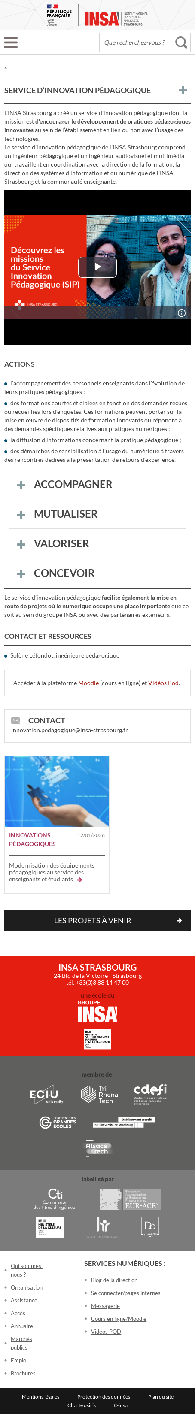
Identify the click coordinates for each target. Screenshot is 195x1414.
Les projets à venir (92, 920)
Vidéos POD (106, 1331)
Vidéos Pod (163, 682)
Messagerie (105, 1305)
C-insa (121, 1405)
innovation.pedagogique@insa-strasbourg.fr (69, 730)
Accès (18, 1313)
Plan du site (161, 1396)
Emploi (19, 1360)
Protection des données (103, 1396)
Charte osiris (81, 1405)
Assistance (24, 1300)
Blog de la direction (114, 1280)
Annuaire (22, 1326)
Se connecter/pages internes (126, 1293)
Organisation (27, 1287)
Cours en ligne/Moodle (118, 1318)
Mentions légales (40, 1396)
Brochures (23, 1373)
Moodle (88, 682)
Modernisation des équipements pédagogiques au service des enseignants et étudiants (51, 872)
